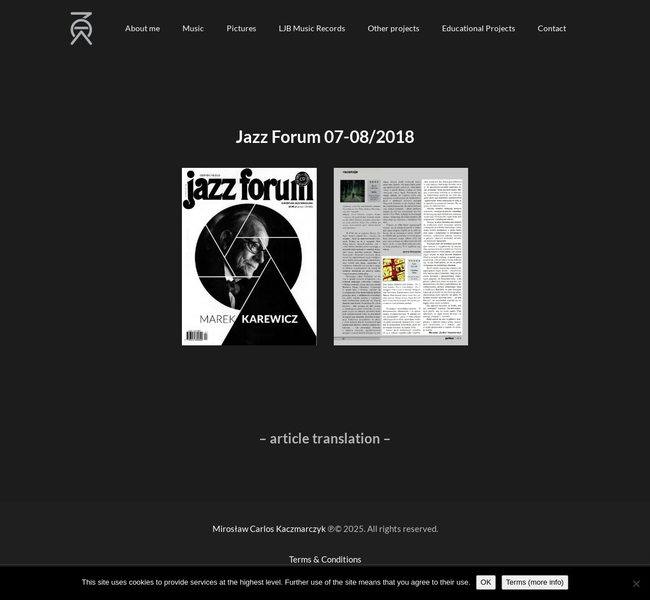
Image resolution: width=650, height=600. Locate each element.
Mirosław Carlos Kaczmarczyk (269, 528)
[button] (142, 28)
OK (486, 582)
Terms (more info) (535, 582)
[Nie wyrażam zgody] (635, 583)
